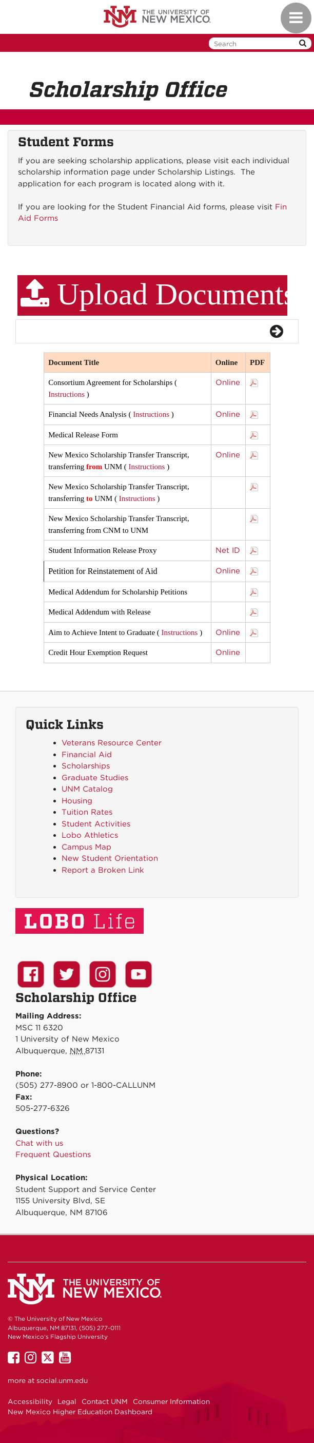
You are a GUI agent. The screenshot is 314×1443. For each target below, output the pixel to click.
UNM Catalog (87, 789)
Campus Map (86, 847)
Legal (66, 1401)
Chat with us (39, 1143)
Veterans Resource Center (112, 742)
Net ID (227, 550)
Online (227, 382)
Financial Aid (87, 754)
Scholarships (86, 766)
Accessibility (30, 1401)
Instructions (66, 394)
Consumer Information (171, 1401)
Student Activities (96, 824)
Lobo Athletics (90, 835)
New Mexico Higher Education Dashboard (80, 1412)
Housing (77, 800)
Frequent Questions (53, 1154)
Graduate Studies (95, 777)
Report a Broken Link (103, 870)
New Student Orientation (110, 858)
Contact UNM (105, 1401)
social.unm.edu (62, 1380)
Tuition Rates (87, 812)
